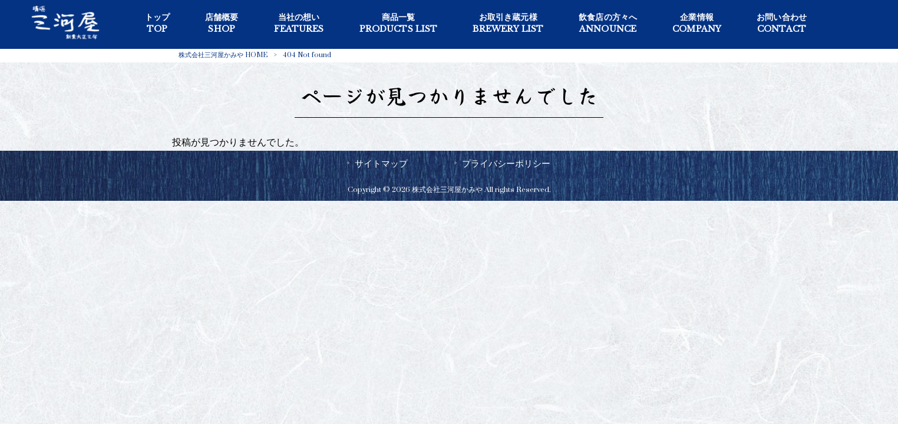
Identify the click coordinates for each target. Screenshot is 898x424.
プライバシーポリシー (506, 164)
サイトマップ (381, 164)
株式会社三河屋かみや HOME (223, 55)
